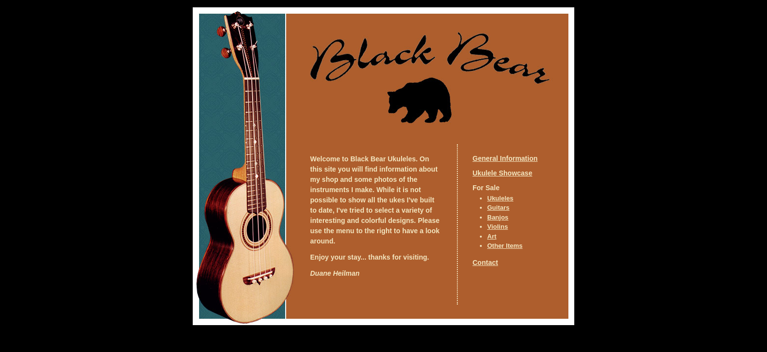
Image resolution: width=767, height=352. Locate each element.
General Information (505, 158)
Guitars (498, 207)
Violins (497, 226)
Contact (485, 262)
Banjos (497, 217)
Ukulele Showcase (502, 173)
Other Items (504, 245)
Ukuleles (500, 198)
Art (491, 236)
